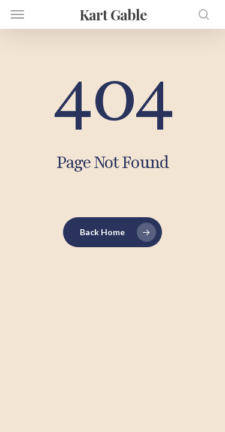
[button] (17, 14)
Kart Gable (112, 14)
